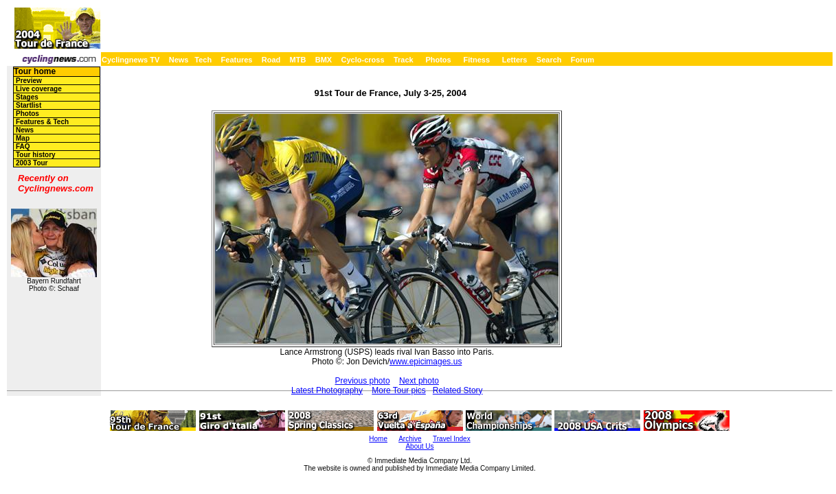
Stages (27, 97)
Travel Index (452, 439)
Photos (438, 60)
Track (404, 60)
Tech (203, 60)
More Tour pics (398, 390)
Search (549, 60)
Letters (515, 60)
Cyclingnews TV (130, 60)
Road (271, 60)
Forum (582, 60)
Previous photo (362, 381)
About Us (419, 446)
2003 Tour (32, 163)
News (179, 60)
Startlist (28, 105)
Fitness (476, 60)
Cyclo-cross (363, 60)
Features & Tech (42, 122)
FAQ (23, 146)
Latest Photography (327, 390)
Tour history (36, 154)
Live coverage (39, 89)
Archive (409, 439)
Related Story (458, 390)
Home (378, 439)
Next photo (419, 381)
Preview (29, 80)
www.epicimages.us (425, 361)
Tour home (35, 71)
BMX (323, 60)
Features (237, 60)
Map (23, 138)
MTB (298, 60)
